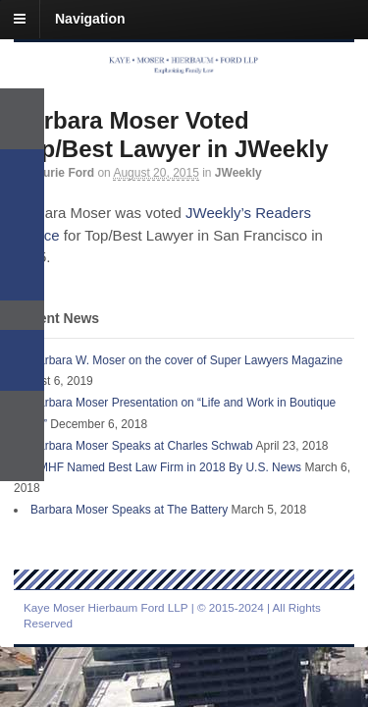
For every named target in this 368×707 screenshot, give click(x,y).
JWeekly (238, 173)
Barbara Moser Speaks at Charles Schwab (141, 446)
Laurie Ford (61, 173)
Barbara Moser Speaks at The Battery (129, 510)
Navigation (90, 19)
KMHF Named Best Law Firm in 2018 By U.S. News (165, 467)
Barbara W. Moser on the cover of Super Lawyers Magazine (186, 360)
